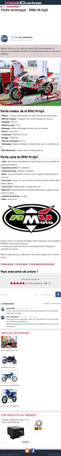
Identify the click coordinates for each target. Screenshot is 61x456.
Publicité (17, 454)
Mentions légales (6, 454)
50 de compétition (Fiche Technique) (42, 264)
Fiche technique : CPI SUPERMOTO (10, 406)
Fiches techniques (13, 6)
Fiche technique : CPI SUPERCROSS (10, 385)
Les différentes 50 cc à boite (8, 367)
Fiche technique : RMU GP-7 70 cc (9, 350)
